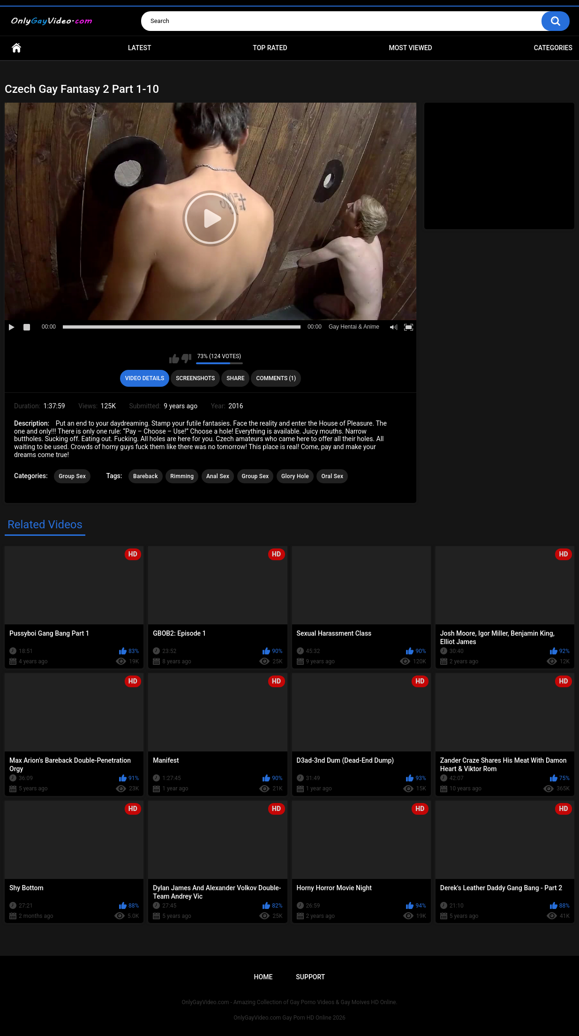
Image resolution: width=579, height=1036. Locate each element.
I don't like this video (186, 358)
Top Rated (270, 48)
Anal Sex (217, 476)
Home (16, 48)
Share (235, 378)
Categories (553, 48)
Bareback (145, 476)
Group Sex (72, 476)
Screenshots (195, 378)
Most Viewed (410, 48)
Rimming (182, 476)
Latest (139, 48)
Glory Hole (295, 476)
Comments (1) (276, 378)
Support (310, 977)
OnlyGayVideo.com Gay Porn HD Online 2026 (289, 1017)
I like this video (174, 358)
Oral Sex (332, 476)
